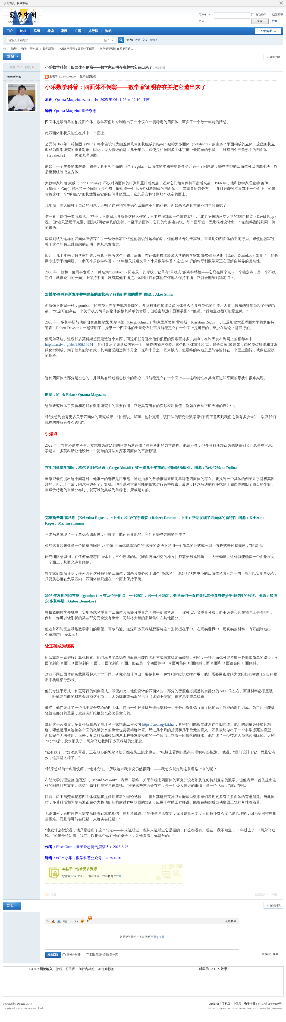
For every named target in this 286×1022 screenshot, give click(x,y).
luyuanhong (13, 76)
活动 (137, 40)
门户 (9, 31)
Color (53, 921)
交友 (145, 40)
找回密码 (277, 14)
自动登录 (259, 14)
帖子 (107, 40)
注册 (275, 21)
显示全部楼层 (88, 76)
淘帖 (108, 31)
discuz (153, 40)
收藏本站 (22, 3)
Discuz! (21, 1003)
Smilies (82, 921)
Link (65, 921)
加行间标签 (106, 969)
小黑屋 (237, 1003)
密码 (201, 21)
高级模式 (230, 921)
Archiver (214, 1003)
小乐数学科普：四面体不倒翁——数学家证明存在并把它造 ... (95, 48)
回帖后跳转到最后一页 (102, 954)
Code (76, 921)
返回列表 (275, 57)
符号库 (70, 969)
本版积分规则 (270, 954)
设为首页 (9, 3)
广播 (78, 31)
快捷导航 (266, 31)
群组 (37, 31)
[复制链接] (160, 67)
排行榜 (93, 31)
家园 (64, 31)
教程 (59, 969)
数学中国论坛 (29, 48)
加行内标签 (87, 969)
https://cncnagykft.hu (158, 724)
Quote (70, 921)
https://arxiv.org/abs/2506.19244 (69, 344)
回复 (53, 894)
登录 (74, 876)
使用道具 (260, 894)
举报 (274, 894)
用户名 (202, 14)
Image (59, 921)
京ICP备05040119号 (269, 1003)
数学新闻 (48, 48)
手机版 (226, 1003)
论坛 (23, 31)
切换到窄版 (280, 3)
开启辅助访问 (277, 3)
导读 (50, 31)
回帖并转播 (72, 954)
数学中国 (4, 48)
